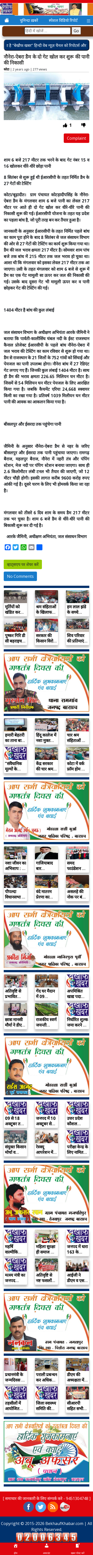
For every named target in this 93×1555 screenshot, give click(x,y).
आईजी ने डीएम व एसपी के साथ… (77, 1280)
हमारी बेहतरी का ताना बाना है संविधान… (15, 740)
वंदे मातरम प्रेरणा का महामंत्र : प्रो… (46, 897)
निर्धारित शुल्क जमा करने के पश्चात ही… (77, 1025)
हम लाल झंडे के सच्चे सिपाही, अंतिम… (76, 615)
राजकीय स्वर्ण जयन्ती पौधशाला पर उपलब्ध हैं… (46, 1028)
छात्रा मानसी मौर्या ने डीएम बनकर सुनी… (15, 1025)
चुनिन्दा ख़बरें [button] (29, 20)
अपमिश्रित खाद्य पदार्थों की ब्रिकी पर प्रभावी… (76, 999)
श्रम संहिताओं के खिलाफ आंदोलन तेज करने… (46, 615)
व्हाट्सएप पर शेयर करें (23, 564)
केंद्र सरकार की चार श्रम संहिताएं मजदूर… (44, 772)
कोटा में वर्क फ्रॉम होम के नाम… (76, 769)
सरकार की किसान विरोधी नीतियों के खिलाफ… (46, 644)
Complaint (76, 138)
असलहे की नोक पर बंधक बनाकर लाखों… (77, 900)
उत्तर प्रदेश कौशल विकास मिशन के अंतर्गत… (77, 1126)
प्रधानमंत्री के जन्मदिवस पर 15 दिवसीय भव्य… (15, 1383)
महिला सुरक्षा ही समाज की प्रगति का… (45, 1252)
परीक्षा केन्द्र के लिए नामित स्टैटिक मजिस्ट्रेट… (77, 1155)
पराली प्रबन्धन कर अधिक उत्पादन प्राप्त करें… (46, 1383)
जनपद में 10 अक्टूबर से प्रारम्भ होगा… (46, 1123)
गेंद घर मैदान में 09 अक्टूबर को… (46, 996)
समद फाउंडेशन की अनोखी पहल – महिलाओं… (77, 871)
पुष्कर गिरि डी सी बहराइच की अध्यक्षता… (15, 644)
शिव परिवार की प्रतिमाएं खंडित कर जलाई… (75, 644)
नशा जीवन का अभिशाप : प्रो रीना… (15, 868)
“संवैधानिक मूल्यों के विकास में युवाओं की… (14, 772)
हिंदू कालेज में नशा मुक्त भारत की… (46, 740)
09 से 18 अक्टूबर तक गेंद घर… (14, 1123)
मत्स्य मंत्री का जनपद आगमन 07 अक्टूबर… (15, 1283)
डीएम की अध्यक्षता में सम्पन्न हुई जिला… (75, 1383)
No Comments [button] (20, 576)
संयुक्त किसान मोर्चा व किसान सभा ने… (15, 1155)
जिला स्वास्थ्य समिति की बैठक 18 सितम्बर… (46, 1411)
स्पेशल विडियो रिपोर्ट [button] (63, 20)
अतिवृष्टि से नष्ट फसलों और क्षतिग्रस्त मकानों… (46, 1283)
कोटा (6, 69)
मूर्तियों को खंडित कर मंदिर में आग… (12, 615)
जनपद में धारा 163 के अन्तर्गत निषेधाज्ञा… (77, 1255)
